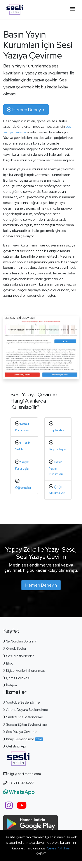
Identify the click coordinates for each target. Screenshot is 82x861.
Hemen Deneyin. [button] (26, 109)
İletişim (11, 685)
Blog (9, 663)
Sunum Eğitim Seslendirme (26, 724)
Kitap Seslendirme (24, 739)
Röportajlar (57, 449)
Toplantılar (57, 430)
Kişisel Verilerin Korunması (25, 670)
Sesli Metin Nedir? (20, 656)
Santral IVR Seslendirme (24, 717)
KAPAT (41, 853)
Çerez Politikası (18, 678)
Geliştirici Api (16, 746)
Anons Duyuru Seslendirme (27, 709)
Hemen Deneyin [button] (41, 585)
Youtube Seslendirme (23, 702)
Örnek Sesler (16, 648)
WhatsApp (19, 792)
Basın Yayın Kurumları (56, 468)
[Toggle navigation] (72, 9)
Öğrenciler (23, 487)
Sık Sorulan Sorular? (21, 641)
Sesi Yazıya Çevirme (21, 731)
